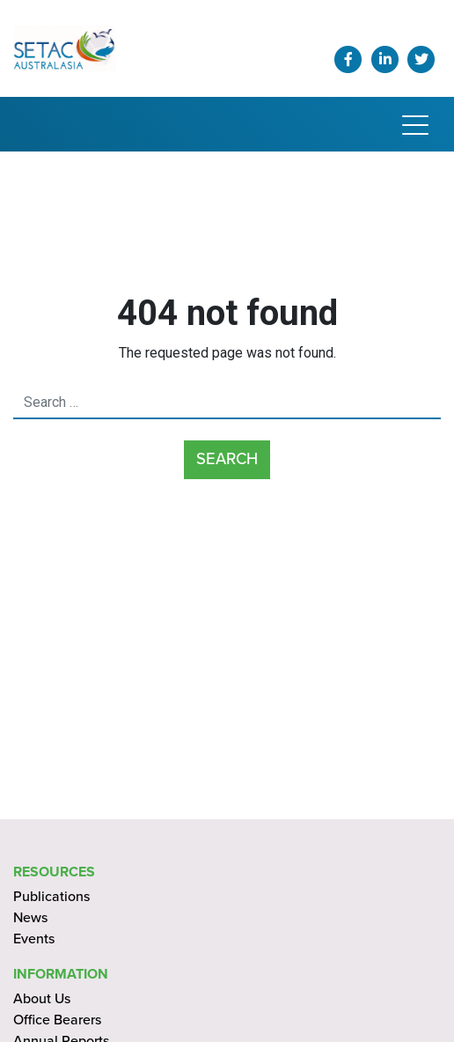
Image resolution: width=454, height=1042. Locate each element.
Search (227, 459)
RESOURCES (54, 872)
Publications (51, 896)
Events (34, 939)
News (30, 918)
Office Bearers (57, 1020)
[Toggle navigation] (415, 124)
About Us (41, 999)
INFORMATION (60, 974)
